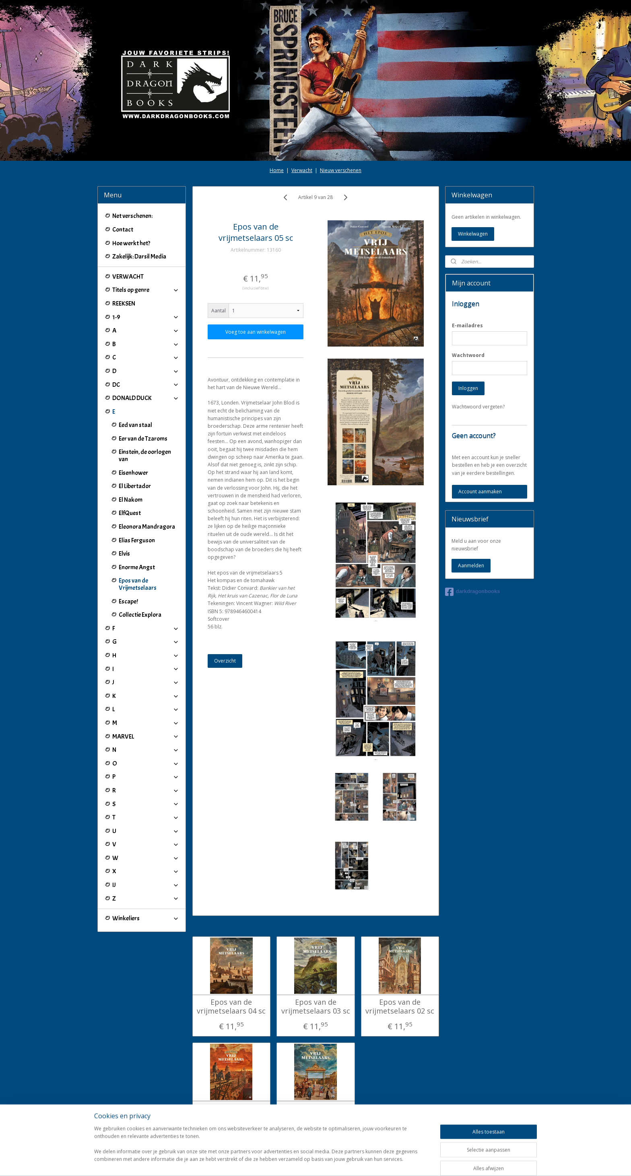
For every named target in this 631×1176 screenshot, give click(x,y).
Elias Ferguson (137, 540)
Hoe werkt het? (131, 243)
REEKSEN (123, 304)
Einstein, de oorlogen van (145, 455)
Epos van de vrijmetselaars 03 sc (315, 1006)
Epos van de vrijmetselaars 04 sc (231, 1006)
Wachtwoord (468, 355)
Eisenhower (133, 473)
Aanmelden (471, 565)
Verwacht (301, 170)
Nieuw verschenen (340, 170)
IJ (145, 885)
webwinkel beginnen (338, 1161)
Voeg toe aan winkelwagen (255, 331)
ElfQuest (130, 513)
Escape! (128, 601)
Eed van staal (135, 425)
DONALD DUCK (145, 398)
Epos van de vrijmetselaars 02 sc (399, 1006)
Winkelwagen (473, 233)
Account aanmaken (480, 491)
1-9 (145, 317)
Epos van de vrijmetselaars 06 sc (231, 1112)
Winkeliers (145, 918)
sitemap (290, 1161)
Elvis (124, 554)
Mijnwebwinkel (408, 1161)
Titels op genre (145, 290)
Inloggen (468, 388)
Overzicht (225, 660)
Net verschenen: (132, 216)
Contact (122, 230)
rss (308, 1161)
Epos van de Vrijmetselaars (138, 584)
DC (145, 385)
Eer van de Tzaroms (143, 439)
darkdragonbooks (472, 592)
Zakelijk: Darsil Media (139, 256)
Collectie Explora (140, 615)
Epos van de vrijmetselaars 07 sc (315, 1112)
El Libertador (135, 486)
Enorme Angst (137, 567)
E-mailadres (467, 325)
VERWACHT (128, 277)
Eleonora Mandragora (147, 527)
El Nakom (130, 500)
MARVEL (145, 737)
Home (277, 170)
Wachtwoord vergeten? (478, 406)
